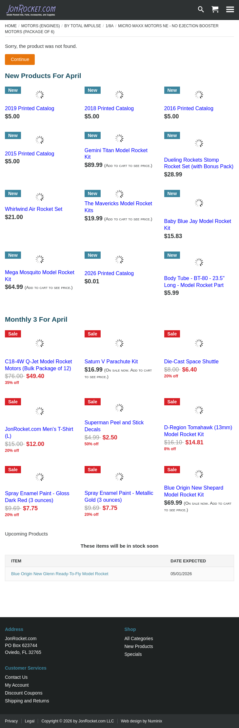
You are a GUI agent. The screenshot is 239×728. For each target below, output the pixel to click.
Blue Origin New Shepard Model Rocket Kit (194, 491)
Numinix (155, 721)
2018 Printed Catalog (109, 108)
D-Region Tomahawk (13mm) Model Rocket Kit (198, 431)
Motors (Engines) (40, 26)
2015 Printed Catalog (29, 153)
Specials (133, 654)
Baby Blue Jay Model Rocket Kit (197, 224)
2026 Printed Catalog (109, 273)
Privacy (11, 721)
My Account (17, 685)
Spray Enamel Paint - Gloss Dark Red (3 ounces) (37, 497)
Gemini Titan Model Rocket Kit (116, 154)
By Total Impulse (82, 26)
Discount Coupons (23, 693)
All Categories (139, 638)
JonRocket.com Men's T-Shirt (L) (39, 432)
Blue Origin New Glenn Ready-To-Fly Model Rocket (59, 573)
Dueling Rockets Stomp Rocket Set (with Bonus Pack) (199, 163)
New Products (139, 646)
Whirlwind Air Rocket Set (33, 209)
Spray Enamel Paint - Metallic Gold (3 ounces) (119, 496)
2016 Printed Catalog (188, 108)
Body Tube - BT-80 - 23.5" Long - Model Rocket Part (194, 281)
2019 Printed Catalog (29, 108)
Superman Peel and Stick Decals (114, 426)
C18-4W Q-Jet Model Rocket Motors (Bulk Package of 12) (38, 365)
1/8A (110, 26)
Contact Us (16, 677)
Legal (29, 721)
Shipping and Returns (27, 700)
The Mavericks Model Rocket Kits (118, 207)
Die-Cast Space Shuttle (191, 361)
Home (11, 26)
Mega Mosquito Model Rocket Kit (39, 276)
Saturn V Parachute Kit (111, 361)
